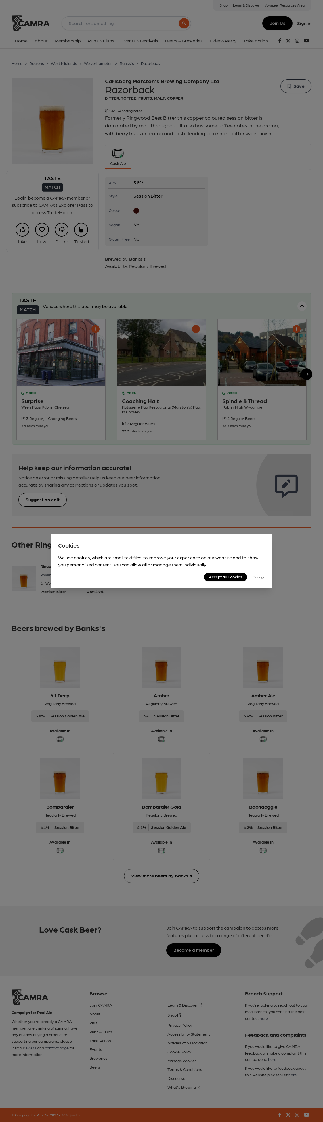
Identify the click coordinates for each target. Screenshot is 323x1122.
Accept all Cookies (225, 576)
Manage (259, 577)
